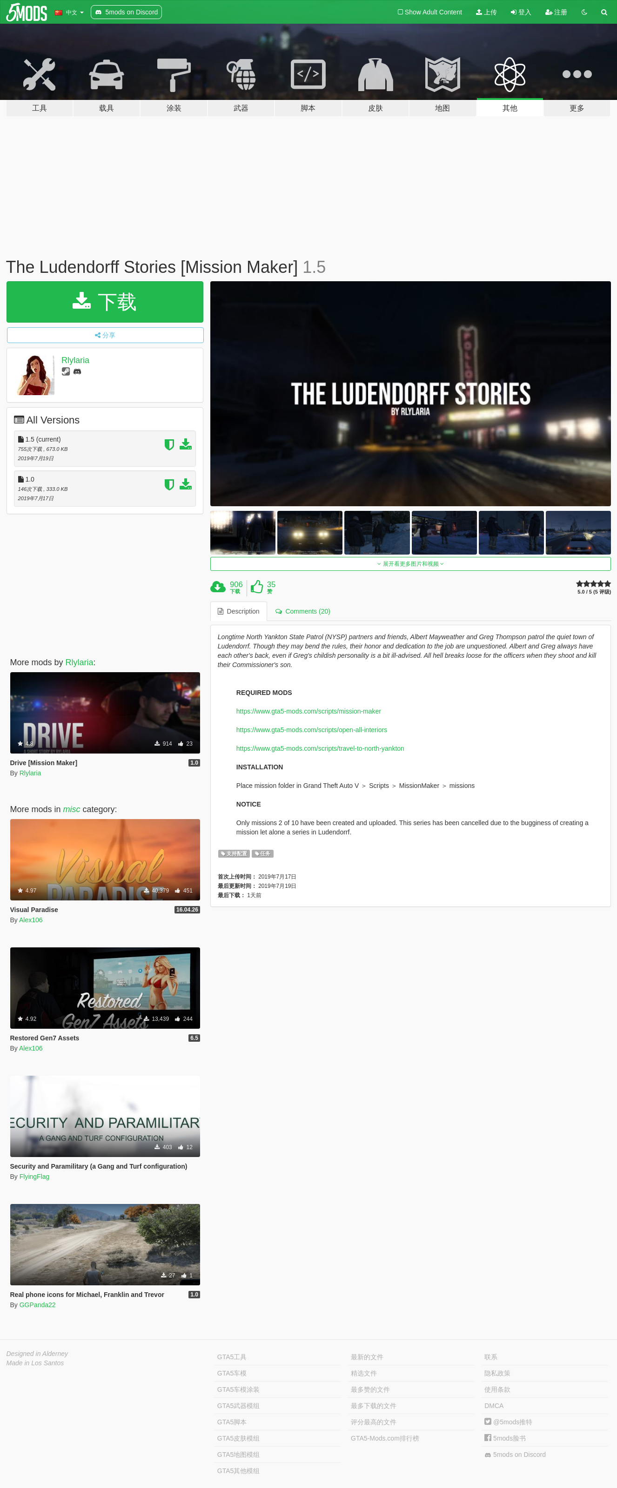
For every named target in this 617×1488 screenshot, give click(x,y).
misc (71, 809)
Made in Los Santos (35, 1363)
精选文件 (364, 1373)
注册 (556, 12)
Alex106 (31, 920)
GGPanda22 (38, 1305)
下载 (105, 302)
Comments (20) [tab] (302, 611)
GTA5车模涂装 (238, 1389)
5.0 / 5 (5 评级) (594, 592)
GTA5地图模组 (238, 1454)
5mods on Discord (515, 1455)
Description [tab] (239, 611)
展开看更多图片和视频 (410, 564)
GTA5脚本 (232, 1422)
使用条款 (497, 1389)
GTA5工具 (232, 1357)
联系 (490, 1357)
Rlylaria (75, 360)
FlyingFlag (35, 1176)
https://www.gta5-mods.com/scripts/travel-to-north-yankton (320, 748)
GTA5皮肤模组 (238, 1438)
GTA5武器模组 (238, 1405)
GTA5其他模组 (238, 1471)
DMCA (493, 1405)
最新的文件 (367, 1357)
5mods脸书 (505, 1438)
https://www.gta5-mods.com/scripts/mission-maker (308, 711)
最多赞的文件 (370, 1389)
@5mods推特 (508, 1422)
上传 (486, 12)
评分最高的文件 (373, 1422)
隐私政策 (497, 1373)
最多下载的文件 (373, 1405)
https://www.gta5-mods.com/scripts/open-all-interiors (311, 730)
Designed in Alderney (37, 1353)
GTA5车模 (232, 1373)
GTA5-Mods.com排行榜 (385, 1438)
